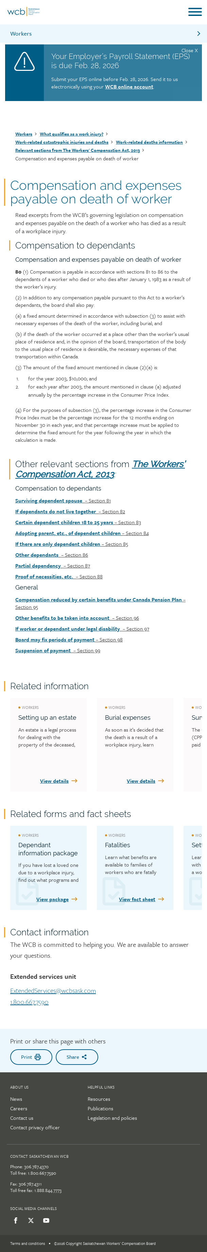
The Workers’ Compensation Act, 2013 (100, 469)
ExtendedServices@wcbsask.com (53, 991)
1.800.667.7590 (29, 1002)
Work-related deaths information (149, 142)
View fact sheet (142, 899)
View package (57, 899)
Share (77, 1056)
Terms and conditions (27, 1243)
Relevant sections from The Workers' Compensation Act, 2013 (77, 150)
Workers (106, 33)
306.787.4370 (36, 1166)
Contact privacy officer (35, 1127)
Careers (18, 1108)
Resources (99, 1098)
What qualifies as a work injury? (71, 134)
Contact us (21, 1117)
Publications (100, 1108)
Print (31, 1057)
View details (59, 781)
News (16, 1098)
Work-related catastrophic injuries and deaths (61, 142)
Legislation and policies (112, 1117)
